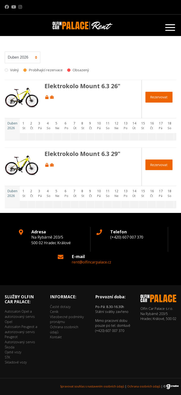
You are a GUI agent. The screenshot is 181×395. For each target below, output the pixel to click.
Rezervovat (159, 97)
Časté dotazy (60, 306)
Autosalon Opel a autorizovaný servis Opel (20, 316)
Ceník (54, 311)
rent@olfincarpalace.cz (91, 262)
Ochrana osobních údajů (143, 386)
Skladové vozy (16, 362)
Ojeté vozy (13, 352)
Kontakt (56, 337)
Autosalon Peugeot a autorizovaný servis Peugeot (21, 331)
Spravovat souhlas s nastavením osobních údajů (92, 386)
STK (7, 357)
